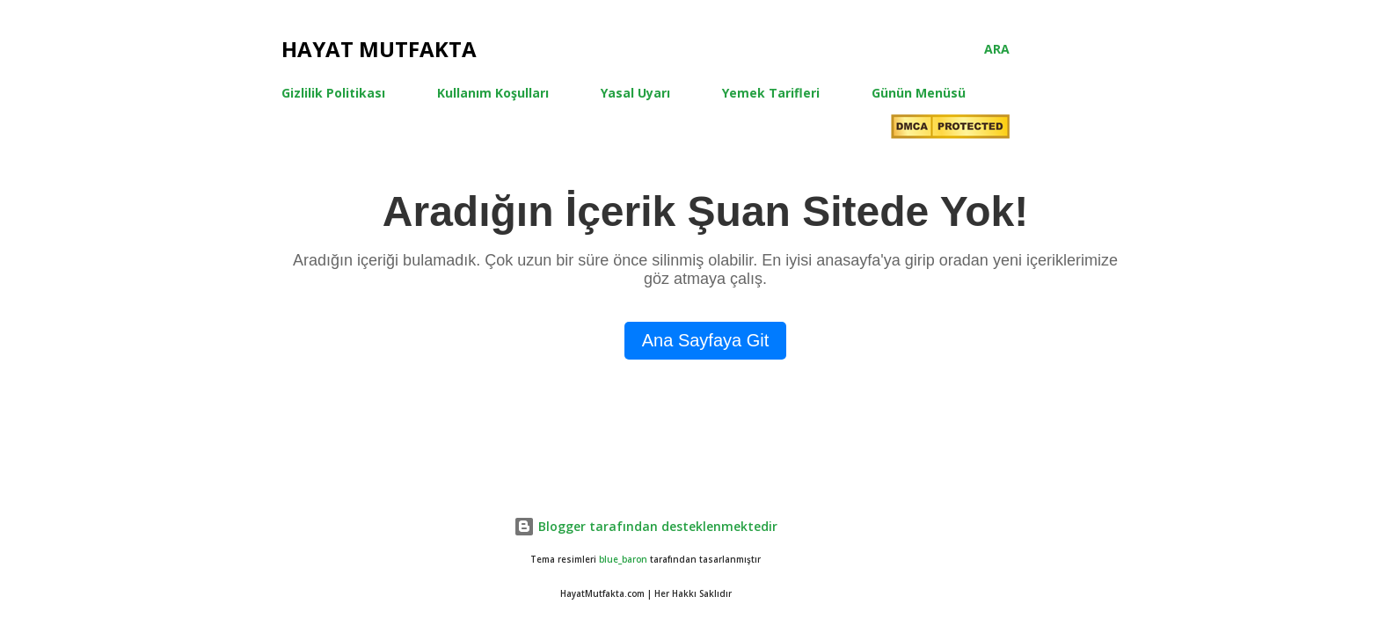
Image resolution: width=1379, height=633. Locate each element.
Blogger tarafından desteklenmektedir (645, 526)
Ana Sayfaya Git (706, 340)
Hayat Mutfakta (379, 48)
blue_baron (623, 559)
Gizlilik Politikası (333, 92)
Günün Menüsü (919, 92)
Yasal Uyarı (635, 92)
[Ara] (997, 49)
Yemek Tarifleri (771, 92)
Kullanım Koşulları (493, 92)
